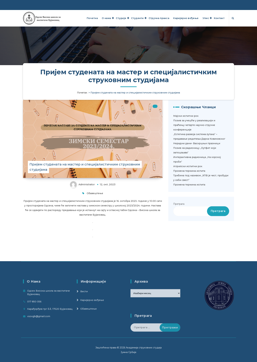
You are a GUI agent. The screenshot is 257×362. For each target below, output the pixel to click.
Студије (121, 18)
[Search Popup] (233, 18)
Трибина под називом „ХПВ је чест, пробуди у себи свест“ (200, 198)
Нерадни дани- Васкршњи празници (196, 164)
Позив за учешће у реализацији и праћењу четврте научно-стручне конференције (194, 146)
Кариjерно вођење (92, 316)
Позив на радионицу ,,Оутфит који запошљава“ (194, 171)
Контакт (219, 18)
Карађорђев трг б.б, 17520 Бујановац (196, 3)
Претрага (178, 224)
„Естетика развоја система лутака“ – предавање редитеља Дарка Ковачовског (199, 157)
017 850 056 (34, 317)
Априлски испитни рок (187, 186)
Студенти (137, 18)
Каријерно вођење (185, 18)
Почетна (92, 18)
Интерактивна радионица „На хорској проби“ (197, 180)
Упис (206, 18)
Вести (84, 307)
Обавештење (95, 214)
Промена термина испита (189, 191)
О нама (106, 18)
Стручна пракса (159, 18)
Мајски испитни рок (185, 136)
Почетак (82, 92)
